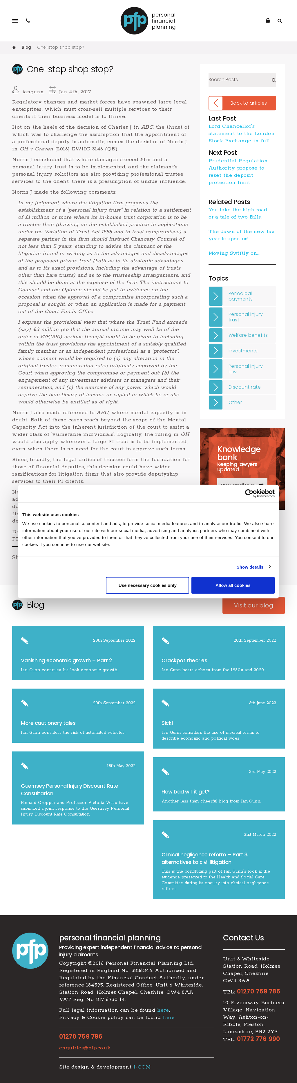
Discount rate (245, 387)
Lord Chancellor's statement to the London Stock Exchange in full (242, 133)
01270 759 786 (81, 1037)
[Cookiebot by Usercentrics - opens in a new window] (249, 493)
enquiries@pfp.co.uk (85, 1048)
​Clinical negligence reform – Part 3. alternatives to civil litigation (205, 858)
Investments (243, 350)
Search (274, 80)
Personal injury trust (246, 317)
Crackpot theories (184, 660)
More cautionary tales (48, 723)
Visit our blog (253, 605)
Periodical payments (241, 296)
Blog (27, 47)
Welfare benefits (248, 335)
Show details (250, 566)
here (163, 1010)
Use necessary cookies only (148, 585)
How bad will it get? (186, 791)
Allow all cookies (233, 585)
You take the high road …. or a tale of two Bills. (240, 213)
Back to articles (249, 103)
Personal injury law (246, 369)
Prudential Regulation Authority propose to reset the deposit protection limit (238, 171)
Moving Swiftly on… (234, 253)
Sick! (167, 723)
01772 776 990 (258, 1039)
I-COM (142, 1067)
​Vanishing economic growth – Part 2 (66, 660)
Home (14, 47)
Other (235, 402)
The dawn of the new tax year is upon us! (242, 235)
